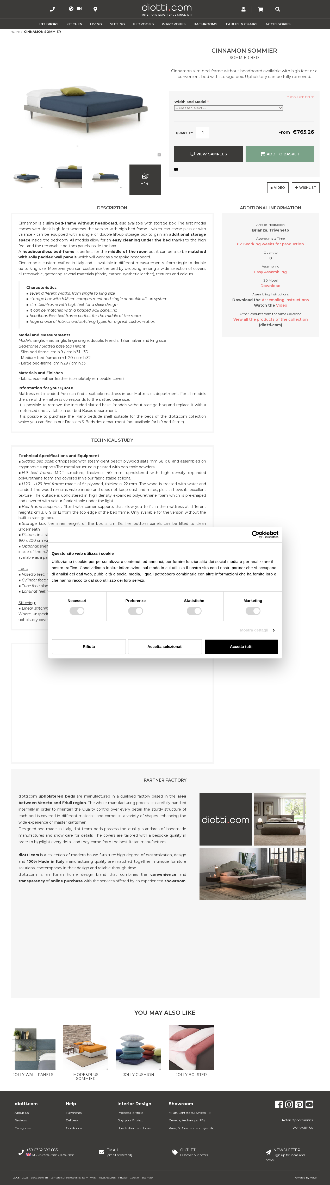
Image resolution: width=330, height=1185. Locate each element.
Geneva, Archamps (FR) (187, 1120)
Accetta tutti (241, 646)
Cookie (134, 1177)
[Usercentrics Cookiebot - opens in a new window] (255, 534)
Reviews (21, 1120)
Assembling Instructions (285, 299)
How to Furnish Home (134, 1128)
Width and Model (191, 102)
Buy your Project (130, 1120)
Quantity (184, 133)
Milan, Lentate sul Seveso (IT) (190, 1113)
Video (281, 305)
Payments (74, 1113)
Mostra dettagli (254, 630)
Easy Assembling (270, 272)
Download (270, 285)
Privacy (122, 1177)
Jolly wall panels (33, 1074)
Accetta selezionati (165, 646)
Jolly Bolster (191, 1074)
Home (15, 32)
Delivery (72, 1120)
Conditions (74, 1128)
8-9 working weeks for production (270, 244)
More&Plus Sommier (85, 1076)
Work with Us (302, 1127)
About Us (22, 1113)
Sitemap (147, 1177)
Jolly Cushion (138, 1074)
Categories (22, 1128)
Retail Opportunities (297, 1120)
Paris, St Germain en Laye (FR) (192, 1128)
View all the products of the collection (270, 319)
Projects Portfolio (130, 1113)
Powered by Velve (305, 1177)
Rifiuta (89, 646)
